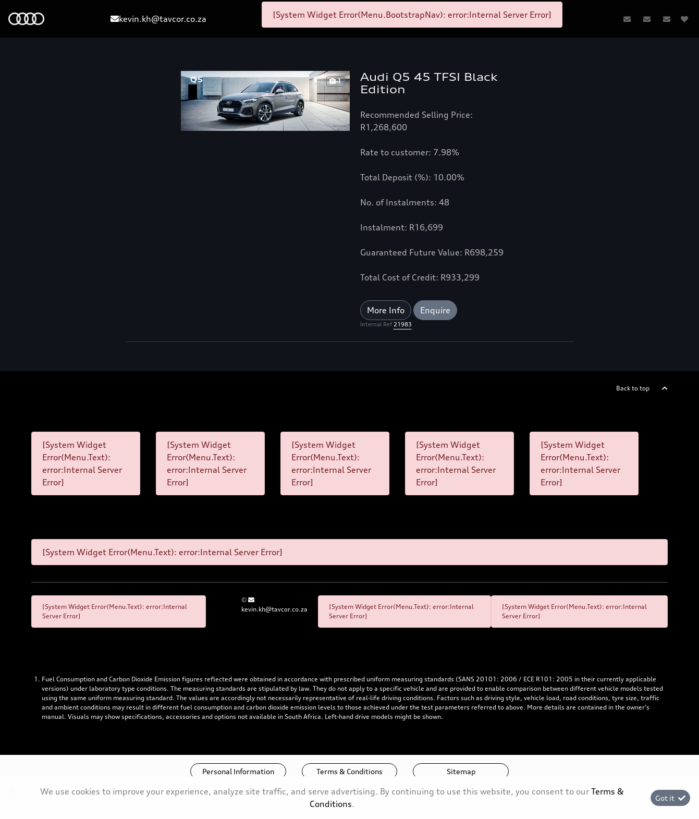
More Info (385, 310)
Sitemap (461, 771)
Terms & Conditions (349, 771)
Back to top (632, 388)
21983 (403, 324)
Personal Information (238, 771)
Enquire (435, 310)
